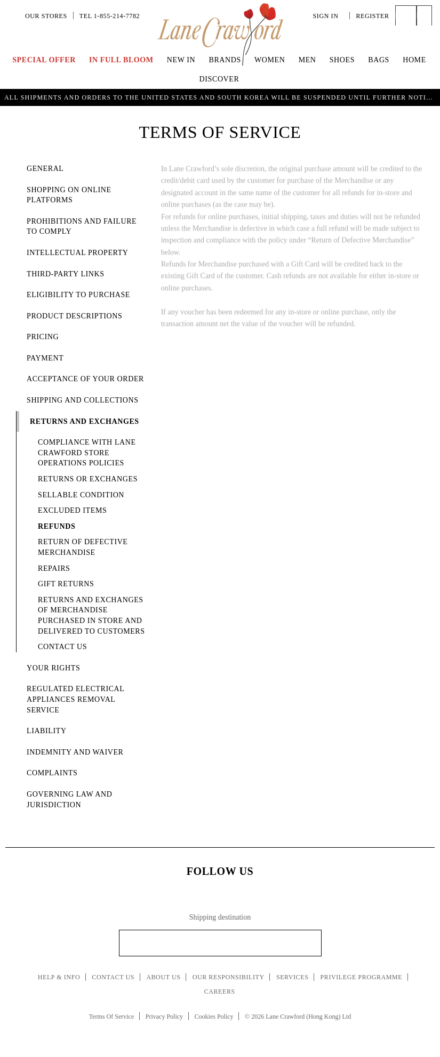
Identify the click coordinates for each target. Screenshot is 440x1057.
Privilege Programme (362, 977)
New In (181, 60)
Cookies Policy (214, 1016)
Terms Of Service (111, 1016)
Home (414, 60)
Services (292, 977)
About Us (163, 977)
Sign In (328, 16)
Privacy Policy (164, 1016)
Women (269, 60)
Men (307, 60)
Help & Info (59, 977)
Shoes (342, 60)
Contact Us (113, 977)
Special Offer (44, 60)
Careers (219, 991)
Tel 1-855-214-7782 (109, 16)
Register (372, 16)
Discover (219, 79)
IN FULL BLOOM (121, 60)
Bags (378, 60)
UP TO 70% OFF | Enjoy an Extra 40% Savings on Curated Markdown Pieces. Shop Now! (220, 96)
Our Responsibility (229, 977)
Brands (225, 60)
